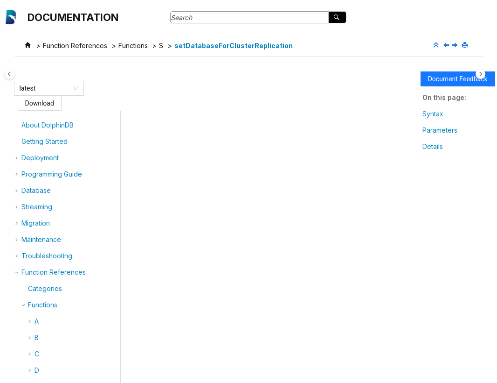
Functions (133, 46)
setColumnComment (71, 165)
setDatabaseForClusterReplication (233, 46)
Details (432, 146)
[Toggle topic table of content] (480, 74)
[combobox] (45, 88)
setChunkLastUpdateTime (80, 132)
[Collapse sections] (437, 45)
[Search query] (258, 17)
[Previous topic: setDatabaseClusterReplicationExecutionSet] (447, 46)
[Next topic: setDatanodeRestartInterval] (455, 46)
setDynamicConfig (69, 315)
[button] (37, 116)
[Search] (337, 17)
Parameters (439, 130)
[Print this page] (465, 45)
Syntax (432, 114)
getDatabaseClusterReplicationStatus (255, 318)
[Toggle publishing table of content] (16, 74)
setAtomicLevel (64, 116)
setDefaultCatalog (68, 299)
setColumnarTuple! (69, 149)
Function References (75, 46)
